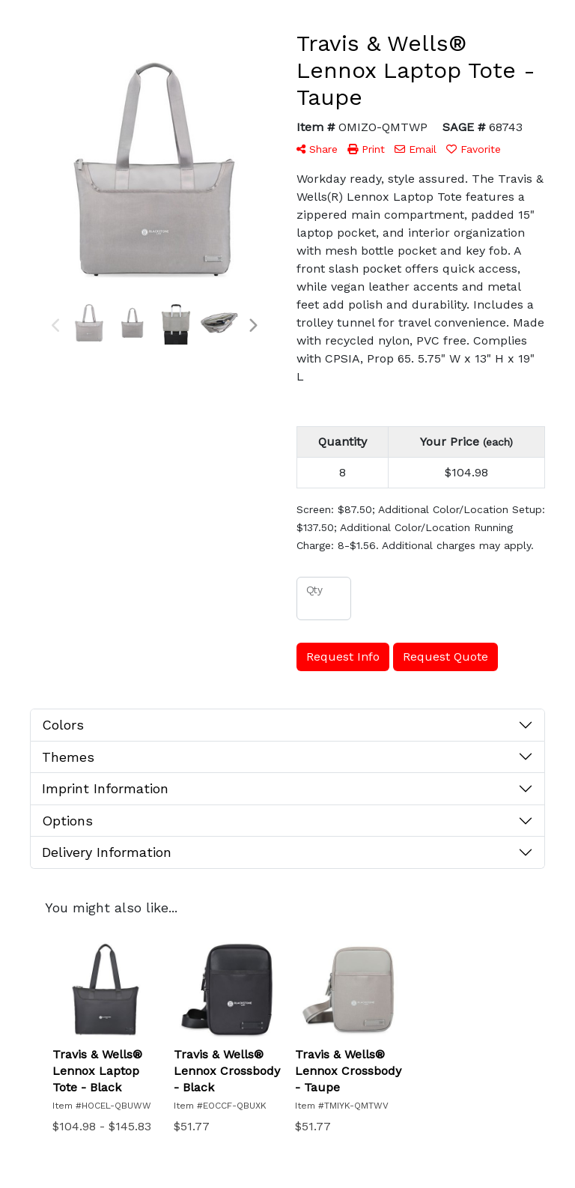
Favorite (473, 149)
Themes (68, 757)
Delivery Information (106, 852)
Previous (56, 325)
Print (366, 149)
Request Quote (445, 656)
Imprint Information (105, 788)
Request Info (343, 656)
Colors (63, 725)
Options (67, 820)
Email (415, 149)
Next (252, 325)
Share (317, 149)
